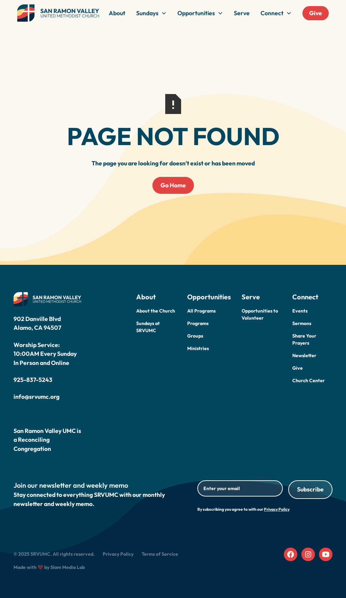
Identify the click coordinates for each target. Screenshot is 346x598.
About (117, 13)
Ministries (198, 348)
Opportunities (196, 13)
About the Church (155, 311)
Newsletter (304, 355)
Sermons (301, 323)
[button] (151, 13)
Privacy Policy (118, 554)
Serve (242, 13)
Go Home (173, 185)
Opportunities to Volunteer (260, 314)
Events (299, 311)
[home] (58, 13)
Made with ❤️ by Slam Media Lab (49, 567)
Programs (197, 323)
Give (315, 13)
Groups (195, 336)
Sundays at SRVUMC (148, 327)
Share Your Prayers (304, 339)
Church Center (308, 380)
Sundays (147, 13)
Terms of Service (160, 554)
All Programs (201, 311)
